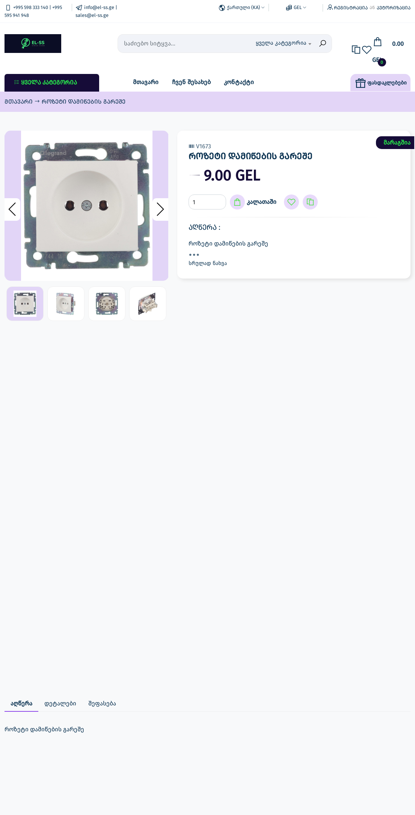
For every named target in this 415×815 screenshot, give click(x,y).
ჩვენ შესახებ (191, 82)
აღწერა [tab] (21, 703)
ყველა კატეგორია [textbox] (281, 42)
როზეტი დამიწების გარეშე (83, 101)
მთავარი (145, 82)
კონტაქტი (239, 82)
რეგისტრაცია (351, 8)
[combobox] (283, 43)
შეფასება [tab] (102, 703)
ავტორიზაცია (393, 8)
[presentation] (12, 209)
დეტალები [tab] (60, 703)
